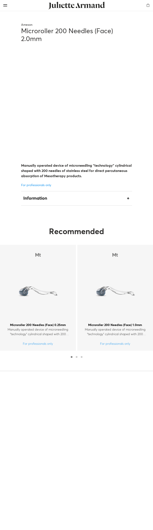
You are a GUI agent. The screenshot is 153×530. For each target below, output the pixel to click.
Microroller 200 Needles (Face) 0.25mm (38, 325)
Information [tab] (35, 198)
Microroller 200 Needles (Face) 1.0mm (115, 325)
